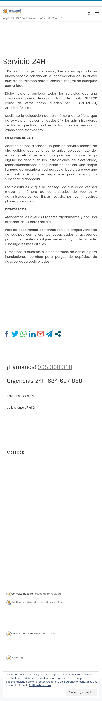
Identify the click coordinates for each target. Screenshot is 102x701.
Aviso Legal (18, 657)
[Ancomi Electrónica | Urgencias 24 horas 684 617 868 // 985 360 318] (12, 11)
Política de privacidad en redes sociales (37, 602)
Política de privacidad (48, 594)
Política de (40, 633)
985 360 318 (55, 367)
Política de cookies (40, 685)
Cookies (52, 633)
